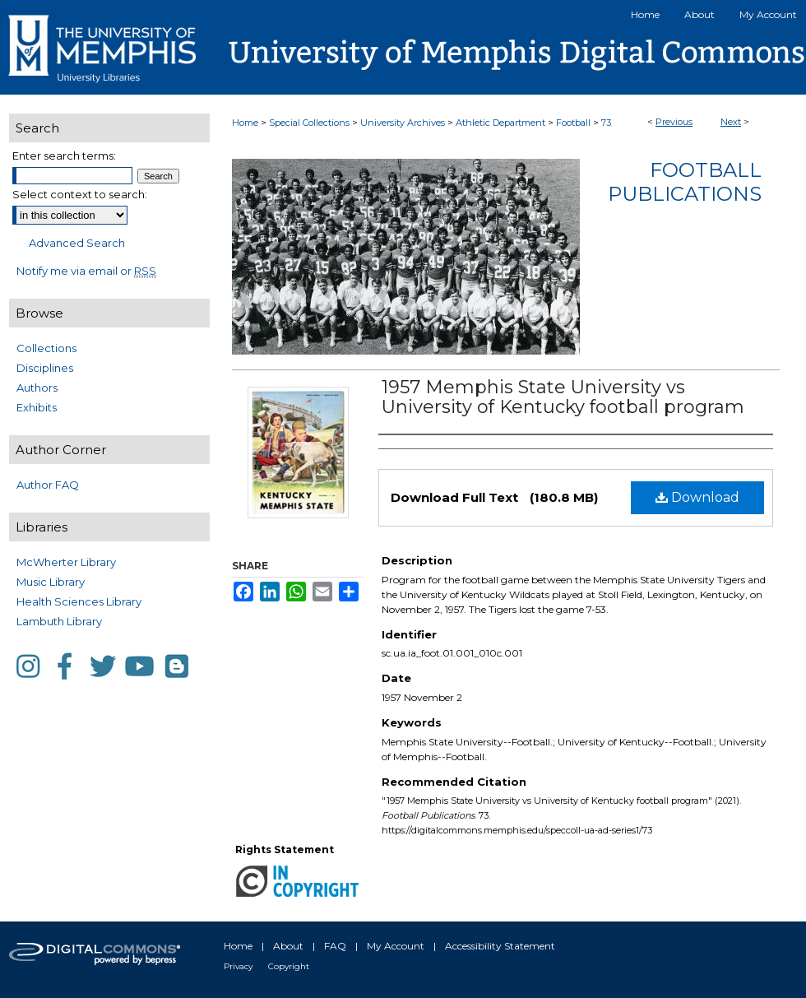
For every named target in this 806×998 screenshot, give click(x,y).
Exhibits (36, 407)
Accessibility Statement (500, 946)
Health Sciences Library (78, 601)
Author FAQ (47, 484)
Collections (46, 348)
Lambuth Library (59, 621)
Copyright (288, 966)
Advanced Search (77, 242)
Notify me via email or (86, 270)
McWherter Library (66, 562)
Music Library (50, 581)
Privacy (238, 966)
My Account (395, 946)
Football (573, 122)
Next (730, 122)
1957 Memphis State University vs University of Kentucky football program (563, 397)
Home (245, 122)
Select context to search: (79, 194)
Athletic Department (500, 122)
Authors (37, 387)
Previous (674, 122)
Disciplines (44, 367)
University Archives (402, 122)
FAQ (335, 946)
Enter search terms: (64, 155)
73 (606, 122)
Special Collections (309, 122)
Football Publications (685, 182)
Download (697, 497)
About (288, 946)
